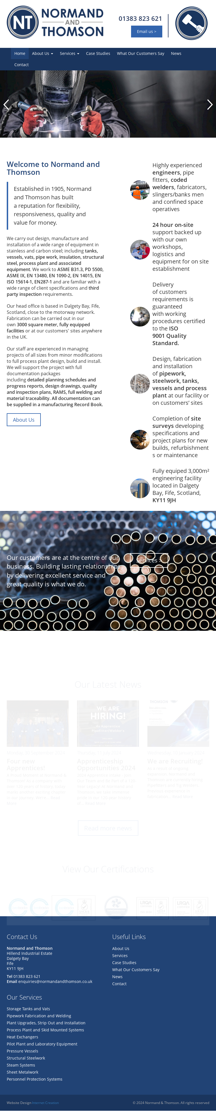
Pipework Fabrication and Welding (39, 1018)
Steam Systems (21, 1067)
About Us (42, 53)
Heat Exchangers (22, 1039)
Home (19, 53)
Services (69, 53)
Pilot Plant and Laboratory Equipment (42, 1046)
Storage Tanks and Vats (28, 1011)
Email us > (146, 31)
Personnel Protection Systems (34, 1081)
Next (210, 106)
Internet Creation (45, 1105)
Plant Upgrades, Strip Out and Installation (46, 1025)
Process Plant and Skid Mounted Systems (45, 1032)
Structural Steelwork (26, 1060)
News (176, 53)
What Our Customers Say (140, 53)
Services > (149, 562)
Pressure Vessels (22, 1053)
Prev (6, 106)
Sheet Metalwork (22, 1074)
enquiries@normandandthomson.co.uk (55, 983)
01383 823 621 (140, 18)
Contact (21, 64)
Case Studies (98, 53)
